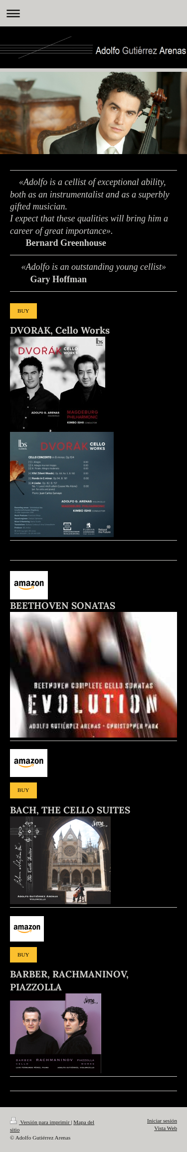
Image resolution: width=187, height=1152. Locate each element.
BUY (23, 311)
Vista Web (165, 1128)
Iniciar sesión (162, 1121)
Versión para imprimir (40, 1122)
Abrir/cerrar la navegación (93, 13)
